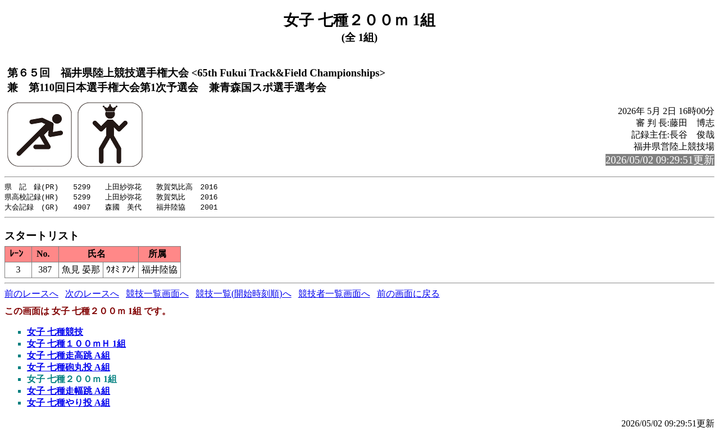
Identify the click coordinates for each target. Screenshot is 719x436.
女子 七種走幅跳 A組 (68, 392)
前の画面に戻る (408, 295)
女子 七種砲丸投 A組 (68, 369)
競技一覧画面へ (157, 295)
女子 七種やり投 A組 (68, 404)
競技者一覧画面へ (334, 295)
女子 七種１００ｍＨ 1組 (76, 345)
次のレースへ (92, 295)
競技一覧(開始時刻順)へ (243, 295)
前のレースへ (31, 295)
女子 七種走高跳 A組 (68, 357)
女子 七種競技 (55, 333)
